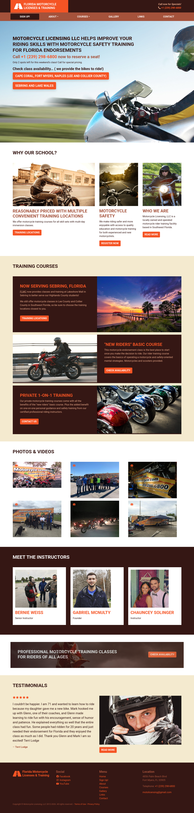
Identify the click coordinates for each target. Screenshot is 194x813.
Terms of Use (80, 804)
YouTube (62, 783)
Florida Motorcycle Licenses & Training (40, 6)
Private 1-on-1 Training (46, 395)
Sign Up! (25, 16)
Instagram (63, 780)
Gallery (114, 16)
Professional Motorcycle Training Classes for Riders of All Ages (67, 654)
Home (102, 776)
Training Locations (27, 232)
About (53, 16)
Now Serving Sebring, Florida (53, 286)
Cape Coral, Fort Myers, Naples (60, 76)
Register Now (110, 243)
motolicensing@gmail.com (157, 792)
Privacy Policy (94, 804)
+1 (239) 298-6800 (171, 7)
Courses (82, 16)
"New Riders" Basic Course (133, 344)
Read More (151, 234)
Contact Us (29, 421)
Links (141, 16)
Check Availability (118, 370)
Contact (168, 16)
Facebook (63, 776)
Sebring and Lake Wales (34, 85)
